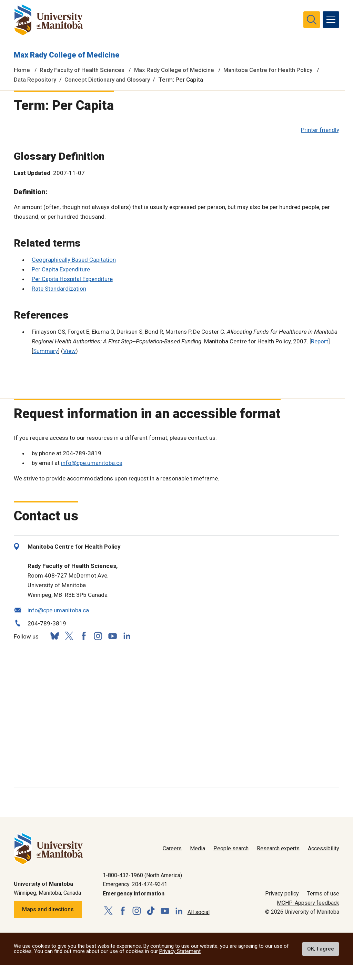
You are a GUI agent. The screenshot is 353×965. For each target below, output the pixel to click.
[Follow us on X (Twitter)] (69, 636)
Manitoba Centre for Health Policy (267, 69)
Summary (45, 350)
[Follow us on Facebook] (83, 636)
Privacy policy (282, 893)
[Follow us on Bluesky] (54, 636)
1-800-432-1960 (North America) (142, 875)
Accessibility (323, 848)
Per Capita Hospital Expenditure (72, 279)
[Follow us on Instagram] (98, 636)
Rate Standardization (59, 288)
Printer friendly (320, 129)
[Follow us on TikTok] (151, 911)
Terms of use (323, 893)
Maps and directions (48, 909)
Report (319, 341)
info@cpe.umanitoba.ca (91, 462)
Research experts (278, 848)
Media (197, 848)
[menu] (331, 19)
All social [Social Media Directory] (199, 912)
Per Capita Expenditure (61, 269)
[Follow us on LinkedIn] (127, 635)
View (69, 350)
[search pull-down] (311, 19)
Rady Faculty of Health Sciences (82, 69)
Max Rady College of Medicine (67, 55)
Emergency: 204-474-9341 (135, 884)
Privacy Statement (180, 951)
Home (22, 69)
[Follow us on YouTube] (112, 635)
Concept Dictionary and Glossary (107, 79)
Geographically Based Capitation (74, 259)
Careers (172, 848)
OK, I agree (320, 949)
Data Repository (35, 79)
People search (231, 848)
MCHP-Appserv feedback (308, 903)
